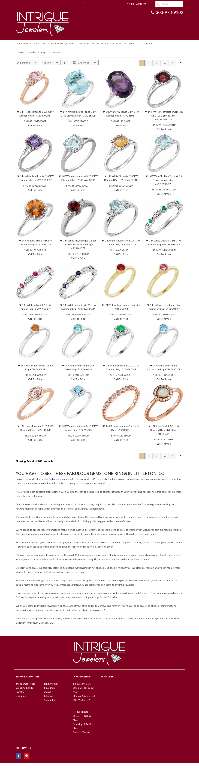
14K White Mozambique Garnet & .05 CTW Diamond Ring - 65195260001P (165, 115)
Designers (83, 44)
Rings (43, 53)
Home (20, 53)
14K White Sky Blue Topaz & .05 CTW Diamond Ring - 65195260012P (165, 180)
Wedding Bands (53, 44)
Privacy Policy (51, 684)
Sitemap (48, 696)
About (47, 692)
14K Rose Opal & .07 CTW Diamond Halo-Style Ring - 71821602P (164, 430)
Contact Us (50, 700)
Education (49, 688)
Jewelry (70, 44)
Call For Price (35, 125)
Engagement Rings (29, 44)
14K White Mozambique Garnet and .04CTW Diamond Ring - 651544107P (79, 244)
